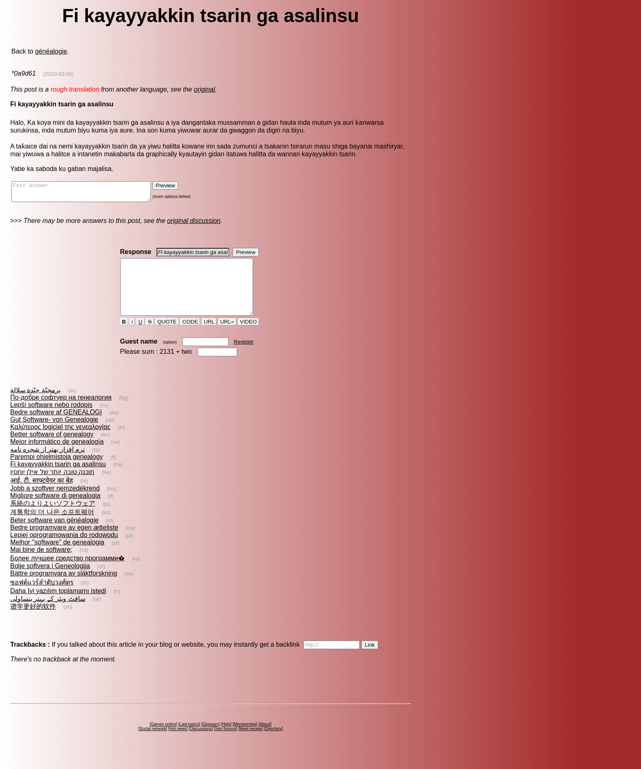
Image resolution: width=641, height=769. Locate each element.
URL (209, 336)
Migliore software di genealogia (55, 510)
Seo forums (225, 743)
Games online (163, 739)
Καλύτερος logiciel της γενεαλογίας (60, 441)
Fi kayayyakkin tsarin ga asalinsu (58, 478)
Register (243, 356)
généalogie (51, 51)
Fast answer (89, 193)
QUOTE (167, 336)
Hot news (177, 743)
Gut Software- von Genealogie (54, 434)
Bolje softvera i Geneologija (50, 580)
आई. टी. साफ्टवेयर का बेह (41, 495)
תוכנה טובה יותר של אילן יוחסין (52, 486)
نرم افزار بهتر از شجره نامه (47, 464)
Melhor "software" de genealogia (57, 556)
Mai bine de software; (41, 564)
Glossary (210, 739)
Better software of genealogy (52, 448)
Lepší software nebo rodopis (51, 419)
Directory (273, 743)
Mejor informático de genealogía (57, 456)
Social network (152, 743)
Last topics (189, 739)
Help (226, 739)
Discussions (200, 743)
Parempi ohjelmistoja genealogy (56, 471)
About (265, 739)
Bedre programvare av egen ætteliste (64, 542)
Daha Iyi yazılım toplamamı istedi (58, 605)
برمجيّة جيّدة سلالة (35, 404)
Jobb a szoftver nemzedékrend (55, 502)
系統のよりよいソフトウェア (52, 518)
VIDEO (248, 336)
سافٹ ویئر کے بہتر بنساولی (47, 613)
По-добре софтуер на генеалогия (61, 412)
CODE (190, 336)
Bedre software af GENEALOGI (56, 426)
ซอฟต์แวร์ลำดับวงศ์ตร (42, 597)
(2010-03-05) (58, 74)
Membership (245, 739)
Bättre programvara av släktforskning (63, 588)
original (204, 89)
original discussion (194, 224)
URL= (227, 336)
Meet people (251, 743)
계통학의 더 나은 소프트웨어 (52, 526)
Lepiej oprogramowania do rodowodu (64, 549)
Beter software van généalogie (54, 534)
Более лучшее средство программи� (67, 572)
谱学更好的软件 (33, 621)
